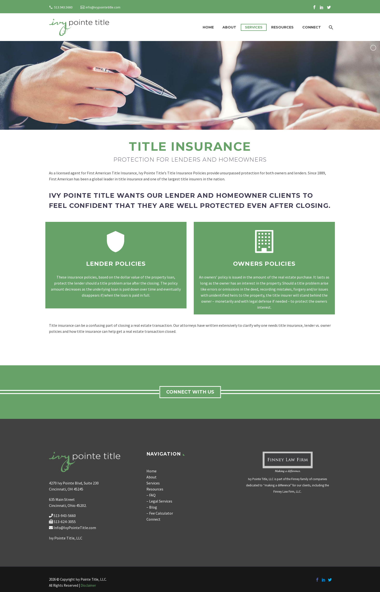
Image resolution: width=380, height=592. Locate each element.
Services (254, 27)
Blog (153, 507)
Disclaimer (88, 585)
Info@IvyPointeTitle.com (75, 527)
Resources (282, 27)
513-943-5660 (65, 515)
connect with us (191, 392)
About (229, 27)
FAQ (152, 495)
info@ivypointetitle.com (103, 7)
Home (208, 27)
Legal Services (160, 501)
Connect (311, 27)
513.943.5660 (63, 7)
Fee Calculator (161, 513)
